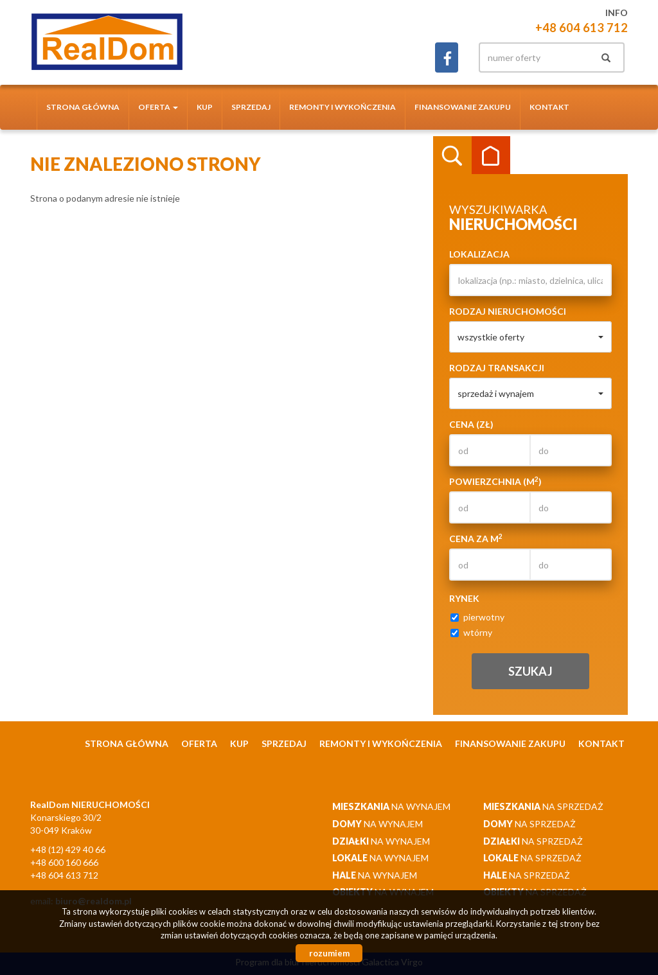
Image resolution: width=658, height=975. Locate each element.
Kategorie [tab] (491, 155)
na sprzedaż (543, 806)
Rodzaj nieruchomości (507, 311)
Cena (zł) (471, 424)
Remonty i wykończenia (342, 107)
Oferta (199, 743)
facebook (446, 57)
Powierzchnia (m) (495, 481)
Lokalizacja (479, 254)
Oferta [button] (158, 107)
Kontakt (549, 107)
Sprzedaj (251, 107)
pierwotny (477, 616)
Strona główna (83, 107)
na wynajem (391, 806)
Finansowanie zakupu (462, 107)
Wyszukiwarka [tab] (452, 155)
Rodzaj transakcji (496, 367)
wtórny (471, 632)
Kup (205, 107)
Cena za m (475, 538)
